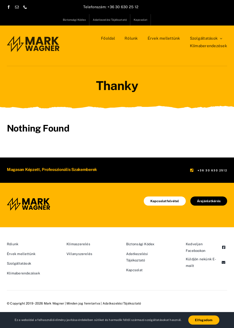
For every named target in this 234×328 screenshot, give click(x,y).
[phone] (25, 7)
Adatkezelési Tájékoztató (122, 303)
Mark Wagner (54, 303)
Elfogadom (204, 320)
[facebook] (9, 7)
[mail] (17, 7)
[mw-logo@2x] (33, 36)
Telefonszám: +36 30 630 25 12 (110, 7)
